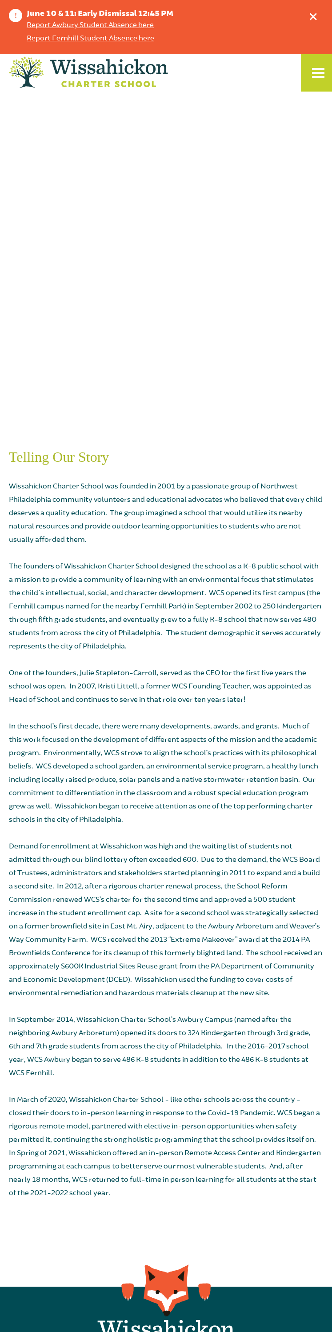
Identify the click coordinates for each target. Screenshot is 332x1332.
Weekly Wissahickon (166, 1176)
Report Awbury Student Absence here (90, 25)
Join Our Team (166, 1192)
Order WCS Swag (166, 1272)
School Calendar (166, 1160)
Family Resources (166, 1256)
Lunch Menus (166, 1240)
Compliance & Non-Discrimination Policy (164, 1315)
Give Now (166, 1208)
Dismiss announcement (315, 14)
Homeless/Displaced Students (166, 1224)
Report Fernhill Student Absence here (90, 38)
